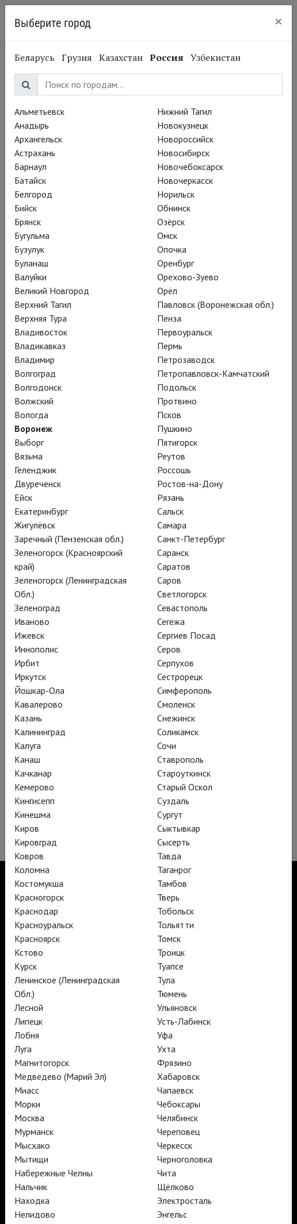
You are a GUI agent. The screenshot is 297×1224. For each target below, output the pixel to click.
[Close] (278, 21)
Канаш (27, 759)
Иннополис (36, 649)
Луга (23, 1049)
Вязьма (28, 456)
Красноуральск (43, 924)
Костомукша (38, 883)
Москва (29, 1117)
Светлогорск (182, 594)
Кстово (28, 952)
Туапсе (170, 966)
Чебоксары (178, 1104)
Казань (28, 718)
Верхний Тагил (42, 304)
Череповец (178, 1131)
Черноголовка (184, 1159)
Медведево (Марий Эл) (60, 1076)
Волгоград (35, 373)
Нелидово (34, 1214)
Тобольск (175, 911)
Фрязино (174, 1062)
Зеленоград (37, 607)
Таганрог (174, 869)
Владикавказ (40, 346)
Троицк (171, 952)
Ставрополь (180, 759)
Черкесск (174, 1145)
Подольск (176, 387)
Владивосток (40, 332)
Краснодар (36, 911)
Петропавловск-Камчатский (213, 373)
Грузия (77, 57)
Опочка (171, 249)
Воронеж (33, 428)
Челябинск (177, 1117)
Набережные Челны (53, 1173)
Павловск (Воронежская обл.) (215, 304)
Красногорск (39, 897)
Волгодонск (38, 387)
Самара (171, 525)
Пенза (169, 318)
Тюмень (172, 993)
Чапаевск (175, 1090)
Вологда (31, 414)
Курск (25, 966)
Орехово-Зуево (188, 277)
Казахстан (121, 57)
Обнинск (174, 208)
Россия (167, 57)
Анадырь (31, 125)
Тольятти (175, 924)
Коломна (32, 869)
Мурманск (34, 1131)
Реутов (171, 456)
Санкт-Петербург (191, 539)
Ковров (29, 856)
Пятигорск (177, 442)
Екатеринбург (41, 511)
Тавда (169, 856)
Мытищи (31, 1159)
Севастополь (182, 607)
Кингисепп (34, 800)
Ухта (166, 1049)
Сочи (166, 745)
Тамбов (172, 883)
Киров (26, 828)
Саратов (174, 566)
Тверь (168, 897)
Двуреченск (37, 483)
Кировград (35, 842)
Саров (169, 580)
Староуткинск (184, 773)
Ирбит (27, 663)
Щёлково (175, 1186)
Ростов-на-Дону (190, 483)
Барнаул (30, 166)
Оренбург (175, 263)
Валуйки (30, 277)
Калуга (27, 745)
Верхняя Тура (40, 318)
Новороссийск (185, 139)
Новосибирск (183, 153)
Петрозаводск (186, 359)
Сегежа (171, 621)
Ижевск (29, 635)
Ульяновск (177, 1007)
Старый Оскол (184, 787)
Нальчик (30, 1186)
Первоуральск (184, 332)
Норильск (176, 194)
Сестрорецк (180, 676)
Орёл (167, 290)
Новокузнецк (182, 125)
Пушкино (174, 428)
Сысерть (173, 842)
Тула (166, 980)
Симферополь (184, 690)
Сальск (170, 511)
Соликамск (178, 732)
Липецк (28, 1021)
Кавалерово (38, 704)
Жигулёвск (34, 525)
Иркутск (30, 676)
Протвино (177, 401)
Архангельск (38, 139)
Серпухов (175, 663)
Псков (169, 414)
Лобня (26, 1035)
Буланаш (31, 263)
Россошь (174, 470)
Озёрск (171, 221)
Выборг (29, 442)
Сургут (169, 814)
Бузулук (29, 249)
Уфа (165, 1035)
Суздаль (173, 800)
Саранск (173, 552)
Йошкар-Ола (39, 690)
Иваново (32, 621)
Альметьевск (39, 111)
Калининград (40, 732)
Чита (166, 1173)
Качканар (33, 773)
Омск (167, 235)
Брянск (27, 221)
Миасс (26, 1090)
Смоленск (176, 704)
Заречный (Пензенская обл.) (69, 539)
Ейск (23, 497)
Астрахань (34, 153)
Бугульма (32, 235)
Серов (169, 649)
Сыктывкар (178, 828)
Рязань (170, 497)
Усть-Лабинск (184, 1021)
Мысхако (32, 1145)
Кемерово (34, 787)
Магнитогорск (41, 1062)
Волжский (34, 401)
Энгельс (172, 1214)
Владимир (34, 359)
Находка (32, 1200)
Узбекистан (216, 57)
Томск (169, 938)
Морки (27, 1104)
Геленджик (35, 470)
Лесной (28, 1007)
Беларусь (34, 57)
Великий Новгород (51, 290)
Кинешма (32, 814)
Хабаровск (178, 1076)
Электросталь (184, 1200)
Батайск (30, 180)
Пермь (169, 346)
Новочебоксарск (190, 166)
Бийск (25, 208)
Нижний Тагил (184, 111)
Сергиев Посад (186, 635)
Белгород (33, 194)
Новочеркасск (185, 180)
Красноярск (37, 938)
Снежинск (176, 718)
